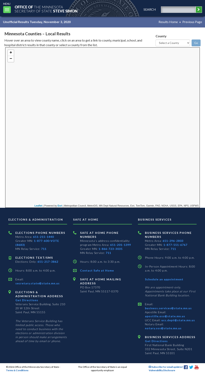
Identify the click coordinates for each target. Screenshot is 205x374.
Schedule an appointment (164, 279)
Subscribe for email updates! (166, 366)
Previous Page (192, 22)
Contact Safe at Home (97, 270)
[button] (11, 53)
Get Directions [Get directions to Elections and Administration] (26, 300)
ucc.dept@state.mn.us (178, 320)
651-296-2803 (173, 240)
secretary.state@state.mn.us (37, 283)
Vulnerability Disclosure (162, 370)
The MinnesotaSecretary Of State (46, 9)
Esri (42, 205)
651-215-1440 (43, 236)
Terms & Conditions (17, 370)
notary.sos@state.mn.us (163, 328)
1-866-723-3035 (110, 248)
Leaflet (21, 205)
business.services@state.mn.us (168, 308)
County (161, 36)
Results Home (168, 22)
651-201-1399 (120, 244)
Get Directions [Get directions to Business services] (156, 341)
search (150, 9)
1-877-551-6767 (175, 244)
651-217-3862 (47, 261)
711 (43, 248)
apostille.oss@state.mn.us (165, 316)
